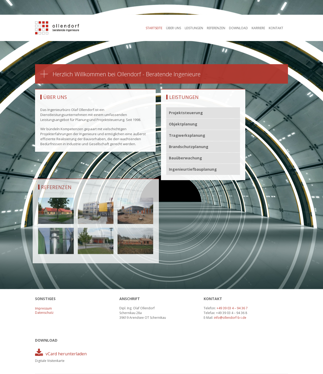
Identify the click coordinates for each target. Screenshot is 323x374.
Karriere (258, 28)
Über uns (173, 28)
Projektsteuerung (186, 112)
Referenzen (216, 28)
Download (238, 28)
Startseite (154, 28)
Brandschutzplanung (188, 146)
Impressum (43, 308)
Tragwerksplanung (187, 135)
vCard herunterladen (66, 354)
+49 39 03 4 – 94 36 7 (232, 308)
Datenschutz (44, 312)
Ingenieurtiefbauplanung (193, 169)
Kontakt (276, 28)
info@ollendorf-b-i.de (230, 317)
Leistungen (194, 28)
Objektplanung (183, 124)
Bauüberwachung (185, 157)
